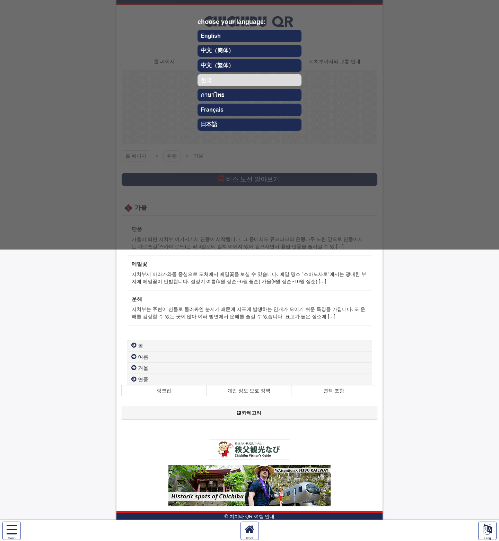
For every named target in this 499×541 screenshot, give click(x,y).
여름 (143, 357)
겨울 (143, 368)
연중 (143, 379)
